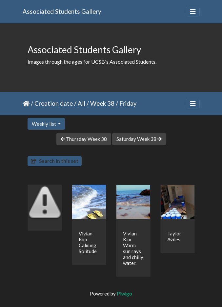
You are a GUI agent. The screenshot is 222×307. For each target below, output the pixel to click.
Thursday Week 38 (84, 139)
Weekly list (44, 124)
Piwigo (124, 293)
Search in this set (54, 161)
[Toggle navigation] (193, 11)
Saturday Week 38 (139, 139)
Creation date (53, 103)
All (81, 103)
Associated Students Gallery (62, 11)
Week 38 (102, 103)
